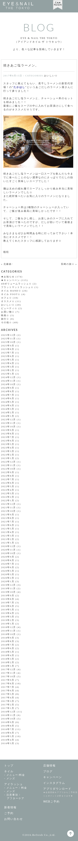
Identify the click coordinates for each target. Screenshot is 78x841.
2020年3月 (7, 574)
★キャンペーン (10, 280)
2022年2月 (7, 497)
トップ (9, 765)
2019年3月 (7, 616)
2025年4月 (7, 363)
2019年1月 (7, 623)
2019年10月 (8, 592)
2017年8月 (7, 683)
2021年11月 (8, 507)
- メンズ (9, 778)
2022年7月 (7, 479)
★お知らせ (8, 276)
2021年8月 (7, 518)
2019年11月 (8, 588)
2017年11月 (8, 673)
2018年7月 (7, 644)
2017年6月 (7, 690)
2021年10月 (8, 511)
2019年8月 (7, 599)
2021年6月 (7, 525)
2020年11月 (8, 549)
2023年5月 (7, 444)
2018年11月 (8, 630)
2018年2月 (7, 662)
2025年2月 (7, 370)
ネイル (9, 771)
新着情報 (10, 807)
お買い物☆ (8, 312)
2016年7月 (7, 729)
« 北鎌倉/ (7, 264)
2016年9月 (7, 722)
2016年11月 (8, 715)
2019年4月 (7, 613)
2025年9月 (7, 345)
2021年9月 (7, 514)
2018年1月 (7, 666)
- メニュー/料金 (14, 775)
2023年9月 (7, 430)
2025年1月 (7, 373)
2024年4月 (7, 405)
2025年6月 (7, 356)
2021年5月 (7, 528)
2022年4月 (7, 490)
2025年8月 (7, 349)
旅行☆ (5, 319)
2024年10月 (8, 384)
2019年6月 (7, 606)
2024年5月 (7, 402)
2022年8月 (7, 476)
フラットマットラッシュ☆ (17, 287)
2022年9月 (7, 472)
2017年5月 (7, 694)
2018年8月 (7, 641)
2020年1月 (7, 581)
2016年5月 (7, 736)
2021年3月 (7, 535)
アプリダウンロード (57, 788)
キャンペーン (52, 777)
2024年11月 (8, 381)
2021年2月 (7, 539)
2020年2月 (7, 578)
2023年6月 (7, 440)
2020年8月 (7, 560)
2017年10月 (8, 676)
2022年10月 (8, 468)
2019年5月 (7, 609)
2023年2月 (7, 454)
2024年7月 (7, 395)
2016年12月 (8, 711)
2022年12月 (8, 461)
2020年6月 (7, 567)
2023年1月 (7, 458)
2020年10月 (8, 553)
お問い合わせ (13, 819)
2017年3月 (7, 701)
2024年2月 (7, 412)
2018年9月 (7, 637)
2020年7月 (7, 564)
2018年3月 (7, 659)
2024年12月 (8, 377)
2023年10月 (8, 426)
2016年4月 (7, 740)
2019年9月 (7, 595)
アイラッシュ (13, 784)
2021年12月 (8, 504)
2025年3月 (7, 366)
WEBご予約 (51, 801)
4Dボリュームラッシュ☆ (16, 283)
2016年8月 (7, 725)
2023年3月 (7, 451)
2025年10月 (8, 342)
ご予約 (9, 813)
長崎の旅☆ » (69, 264)
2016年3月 (7, 743)
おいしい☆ (51, 75)
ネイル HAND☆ (11, 290)
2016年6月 (7, 732)
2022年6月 (7, 483)
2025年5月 (7, 359)
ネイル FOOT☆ (10, 294)
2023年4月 (7, 447)
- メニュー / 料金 (15, 787)
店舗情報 (49, 765)
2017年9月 (7, 680)
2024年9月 (7, 388)
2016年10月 (8, 718)
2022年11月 (8, 465)
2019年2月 (7, 620)
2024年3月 (7, 409)
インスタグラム (54, 782)
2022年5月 (7, 486)
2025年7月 (7, 352)
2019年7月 (7, 602)
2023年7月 (7, 437)
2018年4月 (7, 655)
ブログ (48, 771)
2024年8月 (7, 391)
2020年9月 (7, 556)
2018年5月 (7, 652)
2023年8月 (7, 433)
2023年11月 (8, 423)
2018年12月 (8, 627)
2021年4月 (7, 532)
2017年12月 (8, 669)
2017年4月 (7, 697)
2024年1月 (7, 416)
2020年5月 (7, 571)
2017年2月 (7, 704)
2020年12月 (8, 546)
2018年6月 (7, 648)
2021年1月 (7, 542)
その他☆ (6, 322)
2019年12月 (8, 585)
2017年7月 (7, 687)
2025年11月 (8, 338)
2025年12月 (8, 335)
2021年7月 (7, 521)
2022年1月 (7, 500)
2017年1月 (7, 708)
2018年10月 (8, 634)
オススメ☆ (8, 301)
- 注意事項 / (21, 796)
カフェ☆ (6, 297)
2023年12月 (8, 419)
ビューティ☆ (9, 308)
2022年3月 (7, 493)
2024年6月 (7, 398)
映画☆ (5, 315)
